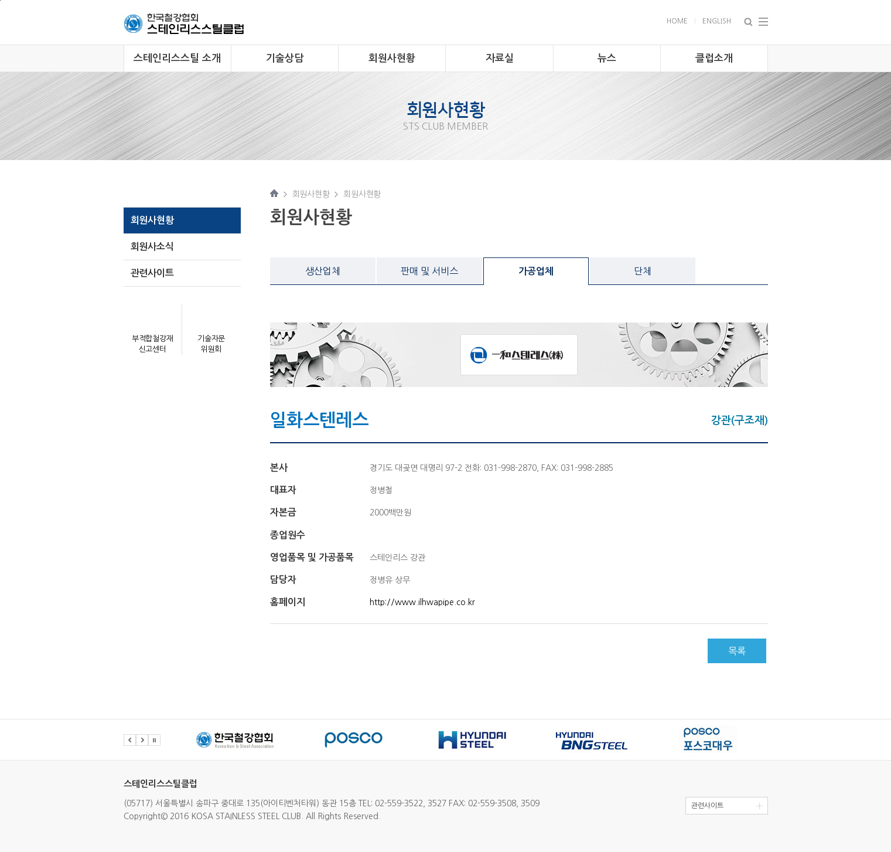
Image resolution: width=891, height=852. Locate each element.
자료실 (500, 58)
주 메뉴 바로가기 (0, 0)
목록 (737, 651)
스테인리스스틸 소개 (177, 58)
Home (677, 21)
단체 (642, 271)
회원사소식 (152, 246)
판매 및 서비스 (429, 271)
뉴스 (607, 58)
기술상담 (284, 58)
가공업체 (536, 271)
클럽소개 (714, 58)
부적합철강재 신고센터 (152, 344)
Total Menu (763, 22)
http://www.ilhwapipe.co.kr (422, 602)
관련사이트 (152, 273)
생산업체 (322, 271)
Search (748, 22)
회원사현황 (391, 58)
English (716, 21)
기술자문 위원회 (211, 344)
